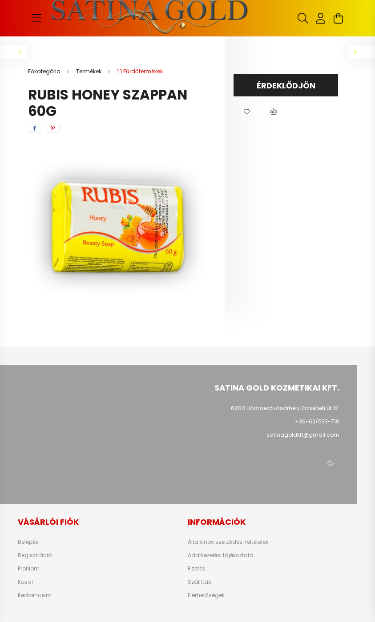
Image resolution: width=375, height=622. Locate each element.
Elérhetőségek (206, 595)
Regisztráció (35, 555)
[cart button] (338, 18)
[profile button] (321, 18)
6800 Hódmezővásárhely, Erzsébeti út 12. (285, 408)
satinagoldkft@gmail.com (302, 435)
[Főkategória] (45, 71)
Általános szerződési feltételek (228, 542)
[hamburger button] (37, 18)
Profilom (29, 569)
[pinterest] (53, 128)
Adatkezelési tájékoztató (220, 555)
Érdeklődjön (286, 85)
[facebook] (34, 128)
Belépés (28, 542)
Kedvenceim (35, 595)
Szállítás (199, 582)
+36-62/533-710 (317, 421)
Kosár (25, 582)
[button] (247, 112)
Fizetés (197, 569)
